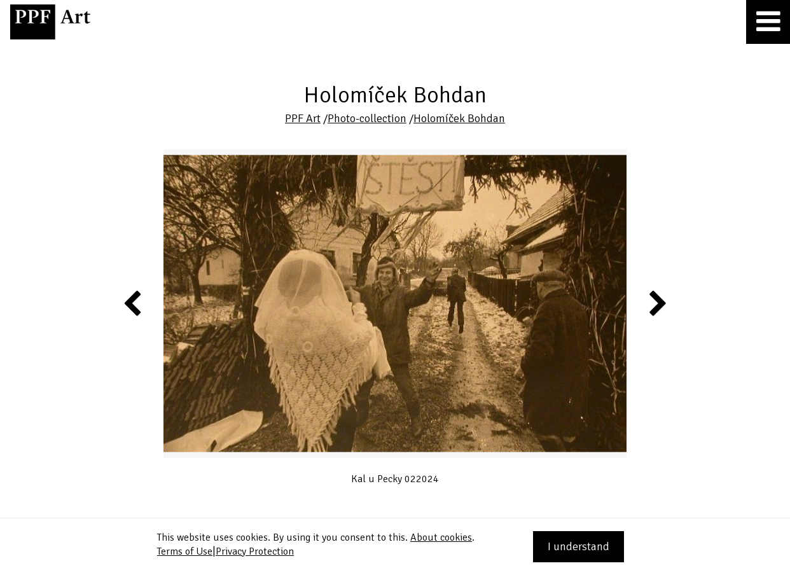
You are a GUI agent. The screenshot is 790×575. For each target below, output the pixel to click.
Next (657, 303)
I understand (578, 546)
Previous (133, 303)
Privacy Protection (255, 551)
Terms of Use (184, 551)
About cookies (441, 537)
